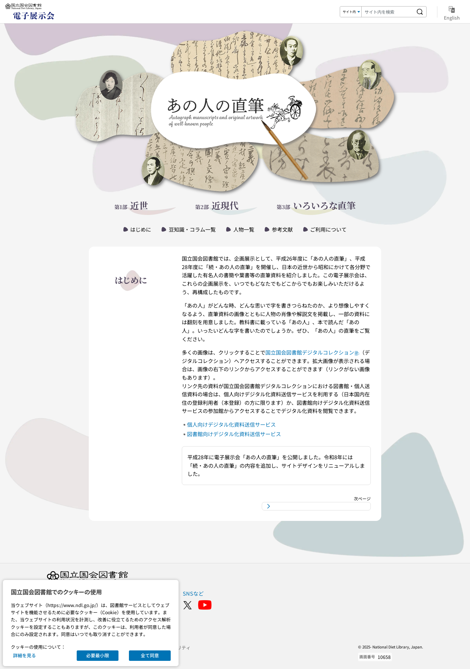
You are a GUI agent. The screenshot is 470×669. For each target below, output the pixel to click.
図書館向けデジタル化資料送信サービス (234, 434)
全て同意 (150, 655)
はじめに (140, 229)
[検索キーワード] (387, 12)
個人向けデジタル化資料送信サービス (231, 424)
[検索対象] (351, 12)
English (452, 12)
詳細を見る (24, 655)
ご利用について (328, 229)
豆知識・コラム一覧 (192, 229)
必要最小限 (97, 655)
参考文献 (282, 229)
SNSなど (193, 593)
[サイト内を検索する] (419, 12)
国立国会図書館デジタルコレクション (312, 352)
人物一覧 (243, 229)
